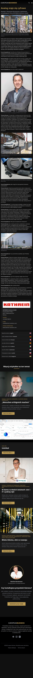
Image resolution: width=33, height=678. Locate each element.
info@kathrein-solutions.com (10, 323)
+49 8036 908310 (7, 319)
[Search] (29, 2)
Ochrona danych (21, 647)
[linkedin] (20, 637)
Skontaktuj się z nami (16, 604)
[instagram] (16, 637)
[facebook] (13, 637)
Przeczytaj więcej (8, 413)
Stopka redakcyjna (12, 647)
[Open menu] (31, 3)
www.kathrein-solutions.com (10, 327)
